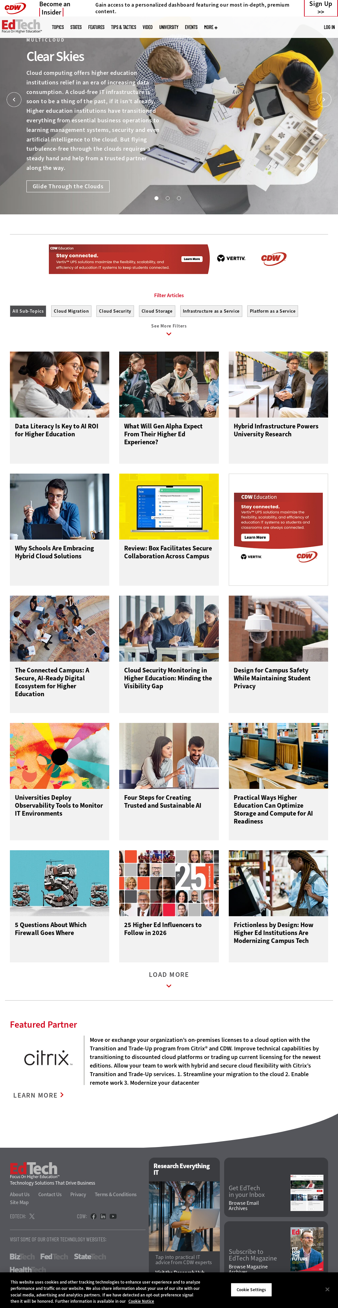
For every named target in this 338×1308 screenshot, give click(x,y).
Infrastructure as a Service (211, 311)
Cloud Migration (71, 311)
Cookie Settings (251, 1289)
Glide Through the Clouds (68, 186)
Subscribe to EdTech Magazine (253, 1255)
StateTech (90, 1257)
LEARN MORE (35, 1095)
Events (191, 27)
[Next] (324, 99)
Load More (169, 981)
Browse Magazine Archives (248, 1269)
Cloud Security (115, 311)
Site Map (19, 1202)
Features (96, 27)
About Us (20, 1194)
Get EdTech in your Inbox (247, 1191)
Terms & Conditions (116, 1194)
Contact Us (50, 1194)
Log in (329, 27)
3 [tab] (178, 198)
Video (147, 27)
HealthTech (28, 1270)
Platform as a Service (273, 311)
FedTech (54, 1257)
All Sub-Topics (28, 311)
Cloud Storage (157, 311)
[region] (169, 1290)
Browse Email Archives (244, 1205)
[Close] (327, 1289)
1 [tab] (156, 198)
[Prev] (14, 99)
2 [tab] (167, 198)
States (76, 27)
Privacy (78, 1194)
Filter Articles (169, 295)
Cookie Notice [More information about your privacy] (141, 1301)
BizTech (22, 1257)
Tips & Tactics (123, 27)
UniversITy (168, 27)
